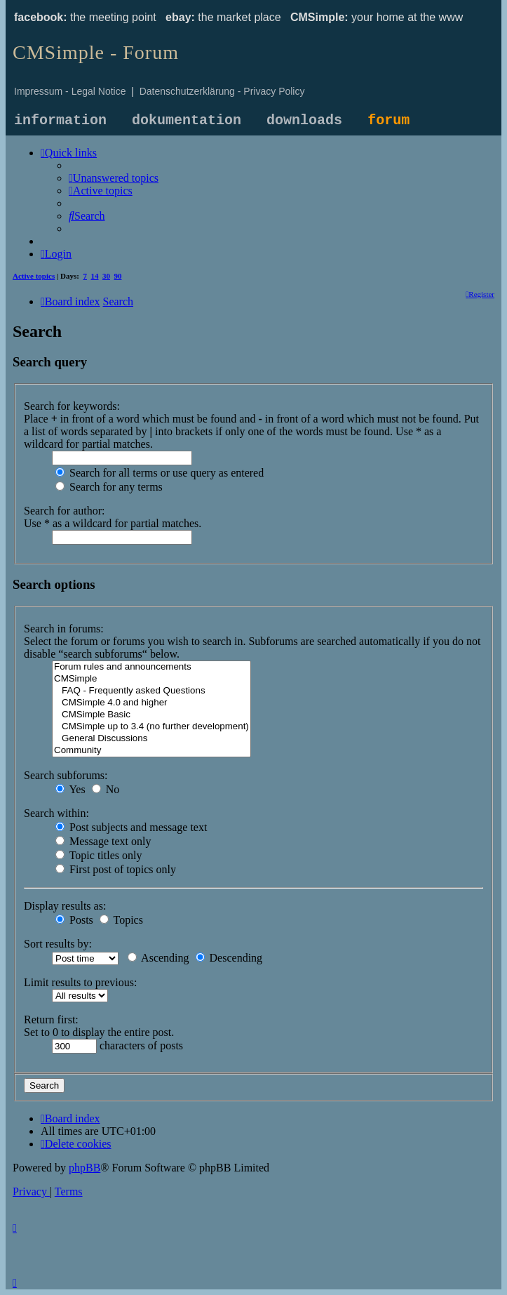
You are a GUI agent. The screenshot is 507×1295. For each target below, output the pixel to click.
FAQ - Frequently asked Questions (151, 691)
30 (106, 276)
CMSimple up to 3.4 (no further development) (151, 727)
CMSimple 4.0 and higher (151, 703)
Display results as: (65, 906)
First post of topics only (115, 869)
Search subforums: (66, 775)
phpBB (84, 1168)
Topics (121, 920)
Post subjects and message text (131, 827)
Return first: (51, 1019)
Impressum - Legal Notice (70, 91)
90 (118, 276)
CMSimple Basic (151, 715)
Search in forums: (64, 629)
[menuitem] (113, 178)
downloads (304, 120)
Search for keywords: (72, 406)
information (60, 120)
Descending (229, 958)
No (106, 789)
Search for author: (64, 511)
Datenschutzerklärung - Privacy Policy (222, 91)
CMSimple (151, 679)
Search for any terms (109, 487)
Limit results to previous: (80, 982)
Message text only (103, 841)
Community (151, 751)
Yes (70, 789)
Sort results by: (58, 944)
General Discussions (151, 739)
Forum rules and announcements (151, 667)
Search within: (56, 813)
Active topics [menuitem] (34, 276)
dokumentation (186, 120)
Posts (74, 920)
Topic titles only (98, 855)
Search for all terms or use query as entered (159, 473)
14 (95, 276)
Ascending (158, 958)
